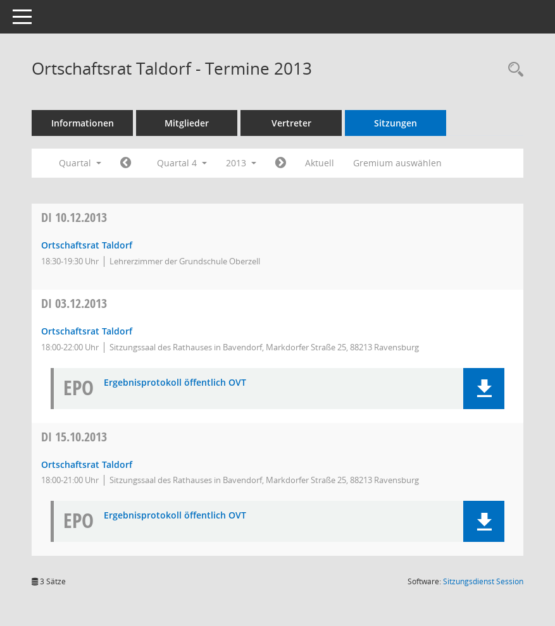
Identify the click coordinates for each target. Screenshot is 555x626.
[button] (483, 388)
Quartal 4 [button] (182, 163)
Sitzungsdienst (483, 581)
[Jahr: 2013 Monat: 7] (125, 163)
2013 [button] (241, 163)
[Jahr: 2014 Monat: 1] (281, 163)
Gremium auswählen (397, 163)
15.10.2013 (74, 436)
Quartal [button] (80, 163)
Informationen (82, 123)
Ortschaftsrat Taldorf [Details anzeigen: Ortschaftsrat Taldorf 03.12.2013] (86, 331)
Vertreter (291, 123)
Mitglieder (187, 123)
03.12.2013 (74, 303)
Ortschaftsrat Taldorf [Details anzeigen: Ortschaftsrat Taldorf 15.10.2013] (86, 464)
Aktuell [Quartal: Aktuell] (319, 163)
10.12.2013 (74, 217)
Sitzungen (395, 123)
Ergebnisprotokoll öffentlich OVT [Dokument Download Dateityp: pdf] (175, 382)
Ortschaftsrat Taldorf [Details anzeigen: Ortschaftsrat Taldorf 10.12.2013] (86, 245)
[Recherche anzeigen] (512, 69)
